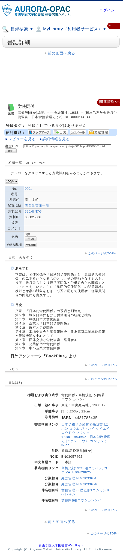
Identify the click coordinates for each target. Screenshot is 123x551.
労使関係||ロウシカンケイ (81, 500)
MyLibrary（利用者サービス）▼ (71, 29)
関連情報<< (109, 102)
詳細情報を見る (56, 139)
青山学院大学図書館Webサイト (61, 545)
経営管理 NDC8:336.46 (80, 484)
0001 (28, 188)
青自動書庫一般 (37, 205)
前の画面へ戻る (61, 53)
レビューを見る (22, 139)
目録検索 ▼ (18, 29)
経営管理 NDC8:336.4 (78, 478)
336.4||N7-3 (33, 211)
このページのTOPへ (102, 253)
